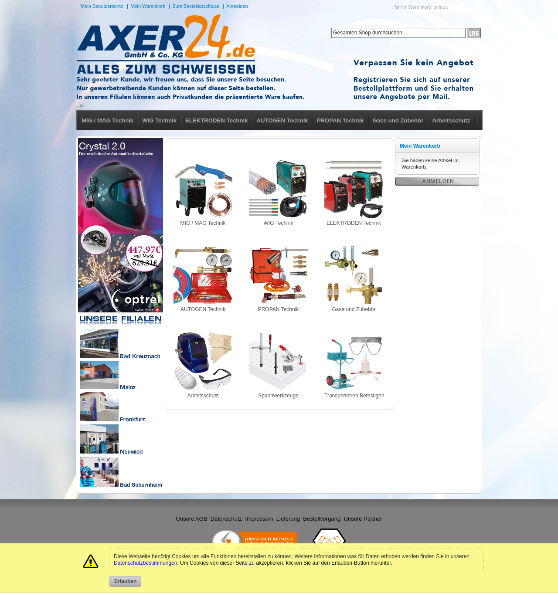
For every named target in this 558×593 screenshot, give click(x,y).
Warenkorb (419, 7)
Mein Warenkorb (147, 6)
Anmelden (237, 6)
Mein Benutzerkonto (102, 6)
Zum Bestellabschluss (196, 6)
